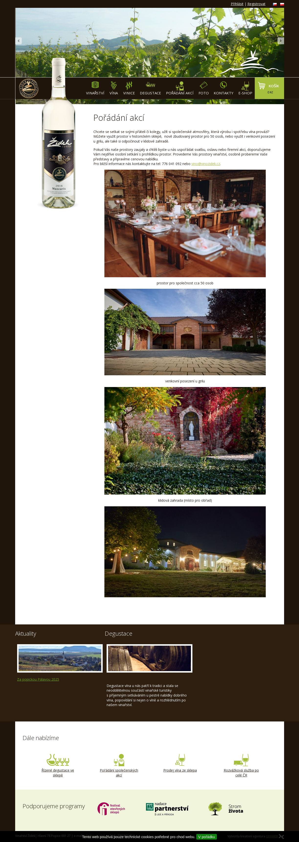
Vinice (129, 88)
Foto (204, 88)
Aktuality (25, 633)
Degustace (150, 88)
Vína (113, 88)
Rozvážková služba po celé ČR (241, 765)
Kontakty (223, 88)
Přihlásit (237, 3)
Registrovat (256, 3)
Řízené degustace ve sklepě (58, 765)
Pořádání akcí (180, 88)
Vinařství (95, 88)
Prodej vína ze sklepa (180, 763)
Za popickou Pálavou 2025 (38, 679)
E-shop (245, 88)
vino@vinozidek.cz (205, 163)
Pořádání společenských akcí (119, 765)
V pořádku (206, 837)
